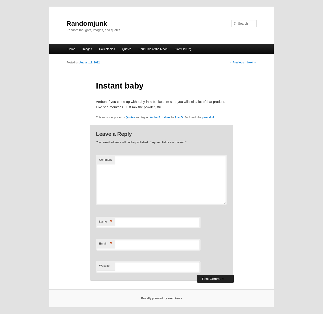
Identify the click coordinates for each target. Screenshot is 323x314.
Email (105, 243)
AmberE (155, 117)
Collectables (107, 49)
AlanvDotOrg (183, 49)
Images (87, 49)
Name (105, 222)
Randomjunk (86, 23)
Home (71, 49)
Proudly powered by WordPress (161, 298)
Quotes (126, 49)
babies (166, 117)
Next (252, 62)
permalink (208, 117)
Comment (105, 159)
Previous (236, 62)
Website (104, 265)
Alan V (179, 117)
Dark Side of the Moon (152, 49)
